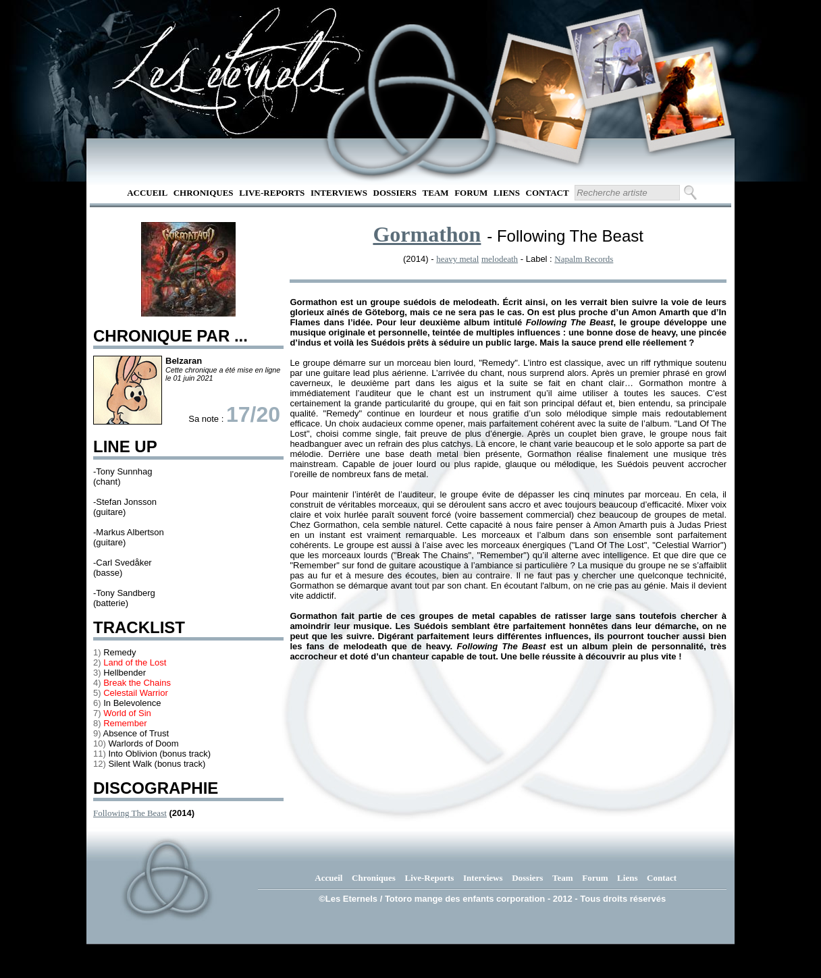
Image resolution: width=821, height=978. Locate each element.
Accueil (147, 193)
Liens (507, 193)
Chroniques (204, 193)
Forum (470, 193)
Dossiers (395, 193)
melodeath (499, 259)
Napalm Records (583, 259)
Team (436, 193)
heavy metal (457, 259)
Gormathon (427, 234)
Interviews (339, 193)
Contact (547, 193)
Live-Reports (271, 193)
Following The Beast (130, 813)
